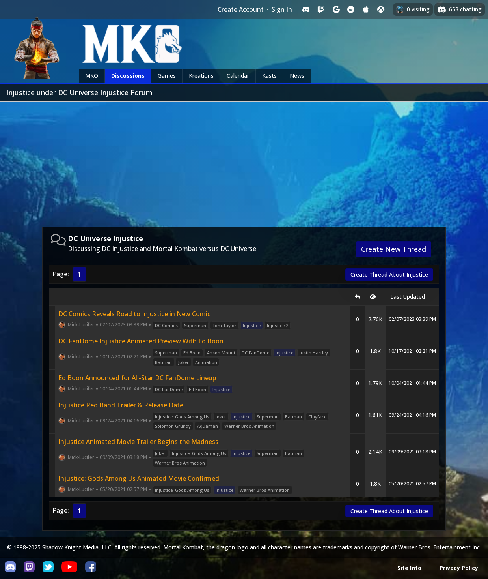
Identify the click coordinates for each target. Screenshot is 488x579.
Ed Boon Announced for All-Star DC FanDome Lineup (137, 377)
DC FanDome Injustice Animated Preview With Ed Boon (141, 341)
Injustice (252, 325)
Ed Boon (192, 353)
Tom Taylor (224, 325)
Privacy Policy (459, 568)
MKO (91, 75)
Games (167, 75)
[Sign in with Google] (336, 9)
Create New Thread (393, 249)
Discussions (128, 75)
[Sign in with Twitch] (321, 9)
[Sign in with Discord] (306, 9)
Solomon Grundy (173, 426)
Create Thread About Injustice (389, 274)
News (297, 75)
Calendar (238, 75)
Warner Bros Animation (249, 426)
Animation (206, 362)
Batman (163, 362)
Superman (195, 325)
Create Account (241, 9)
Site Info (409, 568)
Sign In (282, 9)
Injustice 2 (277, 325)
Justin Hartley (314, 353)
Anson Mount (221, 353)
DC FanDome (255, 353)
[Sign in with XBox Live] (381, 9)
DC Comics (166, 325)
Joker (183, 362)
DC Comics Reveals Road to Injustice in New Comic (134, 313)
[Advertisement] (244, 161)
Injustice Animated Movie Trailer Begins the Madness (138, 441)
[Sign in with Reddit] (351, 9)
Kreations (201, 75)
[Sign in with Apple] (366, 9)
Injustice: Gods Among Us (182, 417)
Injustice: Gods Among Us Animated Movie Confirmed (138, 478)
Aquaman (207, 426)
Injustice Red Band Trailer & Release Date (120, 405)
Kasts (269, 75)
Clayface (317, 417)
